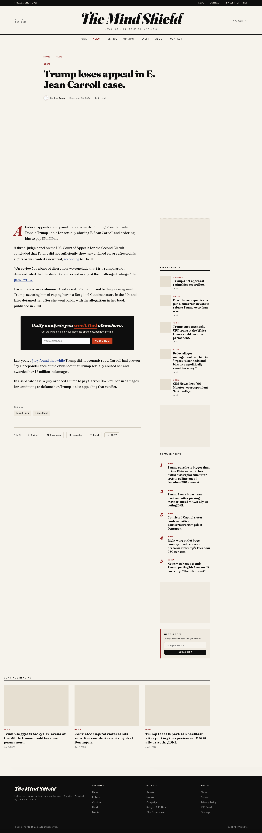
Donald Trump (23, 413)
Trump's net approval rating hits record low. (189, 282)
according (71, 259)
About (202, 3)
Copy (112, 435)
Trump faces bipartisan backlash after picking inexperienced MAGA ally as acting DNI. (188, 500)
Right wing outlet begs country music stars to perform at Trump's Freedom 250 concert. (189, 546)
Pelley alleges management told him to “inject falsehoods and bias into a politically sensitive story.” (190, 361)
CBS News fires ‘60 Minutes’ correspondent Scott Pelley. (190, 387)
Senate (150, 792)
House (150, 797)
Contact (215, 3)
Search (240, 21)
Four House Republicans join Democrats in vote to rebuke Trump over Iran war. (191, 305)
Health (144, 39)
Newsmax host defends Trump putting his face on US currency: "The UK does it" (189, 567)
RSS (245, 3)
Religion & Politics (156, 807)
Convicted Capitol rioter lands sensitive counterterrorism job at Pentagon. (185, 523)
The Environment (156, 812)
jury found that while (49, 360)
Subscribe (102, 341)
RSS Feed (206, 807)
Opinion (128, 39)
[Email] (66, 341)
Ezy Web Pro (241, 827)
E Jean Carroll (41, 413)
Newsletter (232, 3)
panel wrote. (23, 280)
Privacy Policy (208, 802)
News (96, 39)
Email (94, 435)
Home (83, 39)
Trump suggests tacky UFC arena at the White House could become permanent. (189, 332)
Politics (111, 39)
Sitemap (205, 812)
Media (95, 812)
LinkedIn (75, 435)
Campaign (152, 802)
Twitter (33, 435)
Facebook (54, 435)
